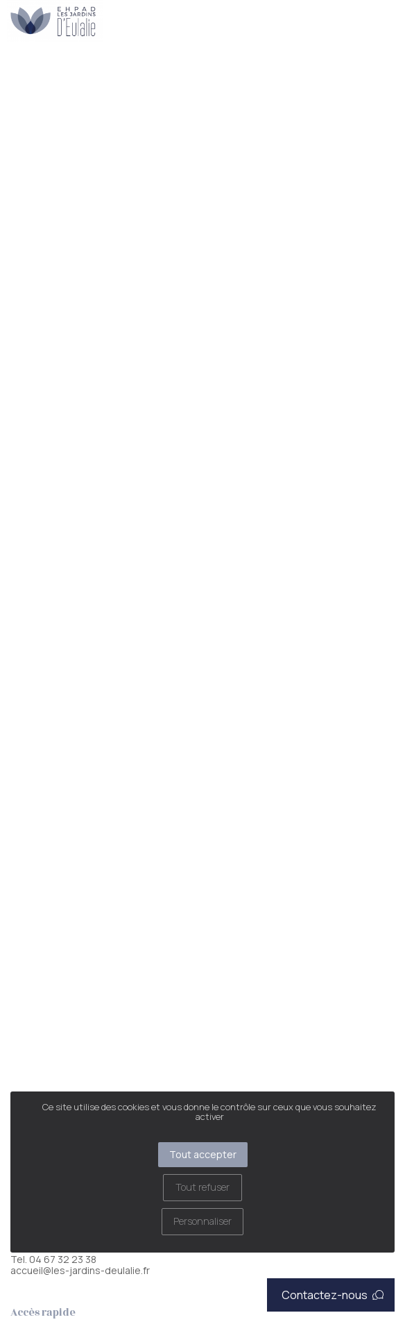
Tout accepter (202, 1154)
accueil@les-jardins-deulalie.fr (80, 1270)
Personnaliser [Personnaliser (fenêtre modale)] (202, 1221)
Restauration (62, 76)
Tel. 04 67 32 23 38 (53, 1259)
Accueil (15, 76)
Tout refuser (202, 1187)
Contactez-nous (333, 1295)
